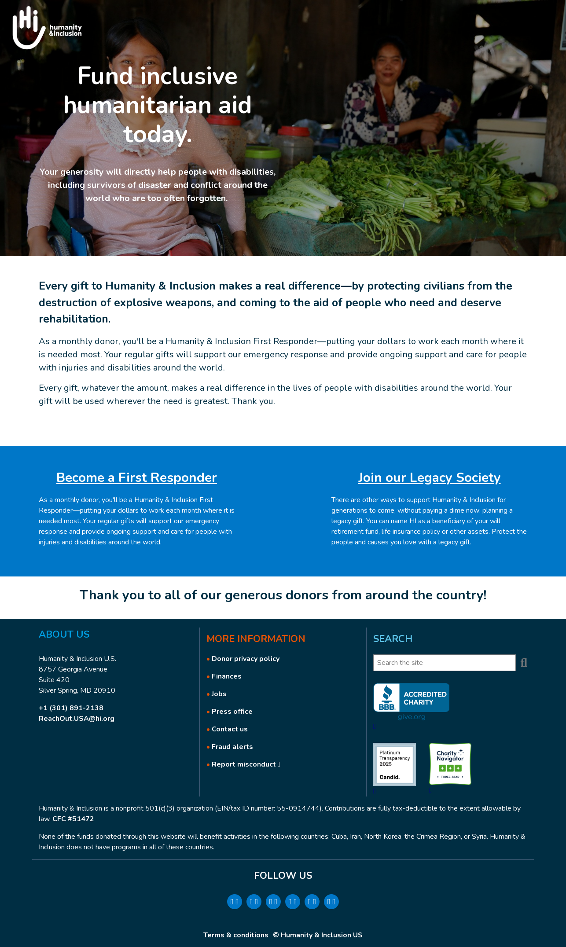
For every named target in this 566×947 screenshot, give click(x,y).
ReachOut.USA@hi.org (76, 718)
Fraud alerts (232, 747)
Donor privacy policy (245, 659)
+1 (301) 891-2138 (71, 708)
